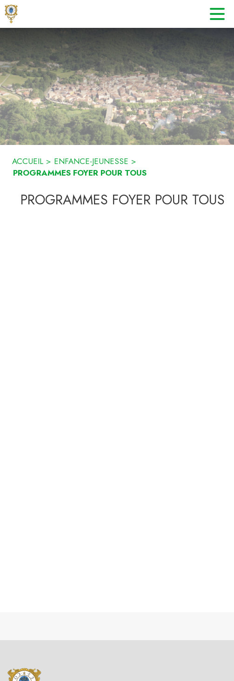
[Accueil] (11, 14)
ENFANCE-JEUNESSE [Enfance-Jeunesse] (91, 161)
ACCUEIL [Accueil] (27, 161)
